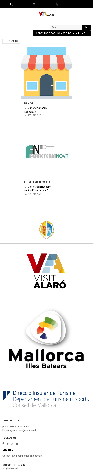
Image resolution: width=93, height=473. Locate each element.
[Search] (86, 27)
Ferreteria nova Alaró (38, 182)
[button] (62, 33)
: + (10, 426)
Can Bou (29, 103)
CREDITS (7, 449)
